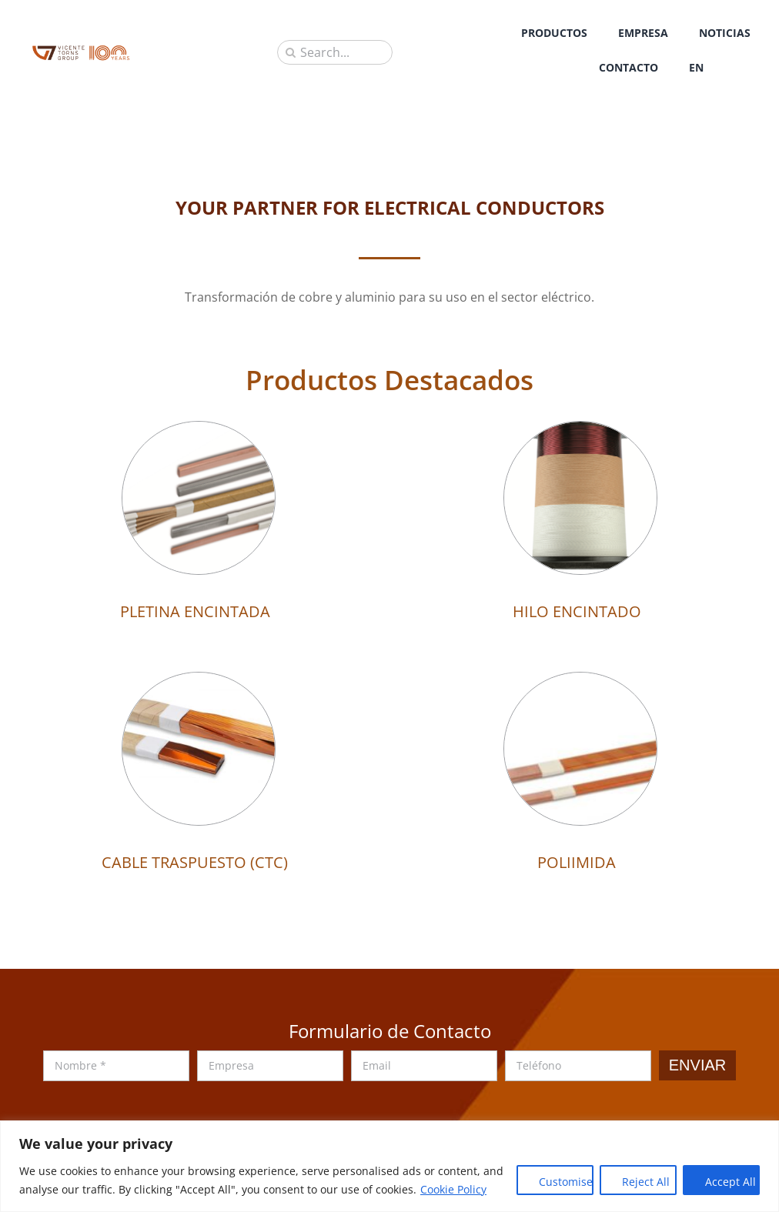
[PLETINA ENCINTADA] (198, 432)
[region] (389, 1166)
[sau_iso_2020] (81, 50)
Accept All (730, 1181)
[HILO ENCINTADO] (580, 432)
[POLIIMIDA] (580, 683)
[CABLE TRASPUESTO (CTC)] (198, 683)
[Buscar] (290, 52)
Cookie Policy (453, 1189)
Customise (566, 1181)
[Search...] (335, 52)
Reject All (646, 1181)
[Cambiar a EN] (696, 67)
